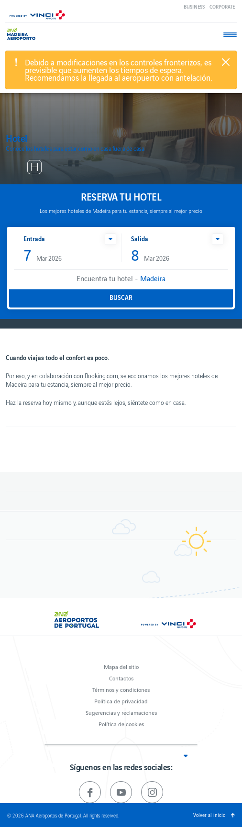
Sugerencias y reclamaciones (121, 712)
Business (194, 6)
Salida (139, 238)
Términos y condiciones (121, 689)
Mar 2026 (42, 255)
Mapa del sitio (121, 666)
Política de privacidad (121, 701)
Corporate (222, 6)
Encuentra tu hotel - (121, 278)
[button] (110, 239)
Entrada (34, 238)
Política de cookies (121, 724)
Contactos (121, 678)
